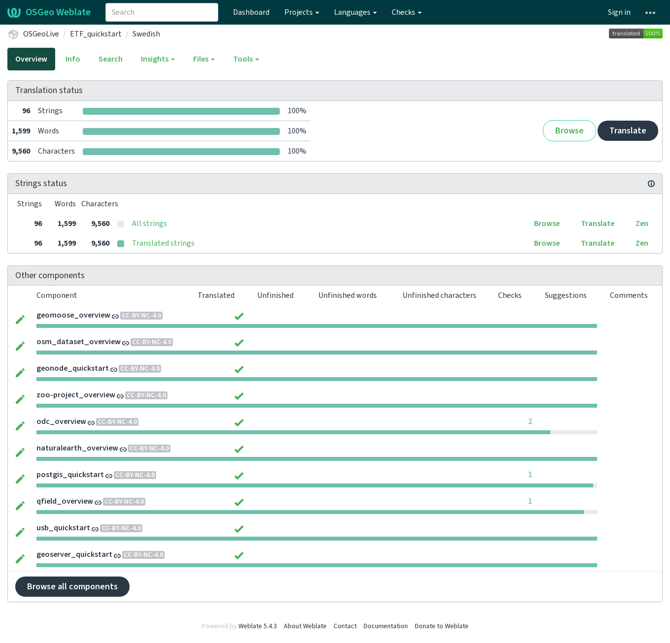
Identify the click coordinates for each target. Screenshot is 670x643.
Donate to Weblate (442, 626)
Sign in (619, 12)
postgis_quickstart (70, 474)
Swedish (146, 34)
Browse (569, 131)
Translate (627, 131)
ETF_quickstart (96, 34)
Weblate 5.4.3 (257, 626)
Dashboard (251, 12)
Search (111, 59)
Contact (345, 626)
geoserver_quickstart (74, 554)
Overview (31, 59)
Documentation (386, 626)
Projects (301, 12)
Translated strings (163, 243)
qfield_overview (64, 501)
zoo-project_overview (75, 394)
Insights (158, 59)
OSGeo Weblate (49, 12)
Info (73, 59)
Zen (642, 223)
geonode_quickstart (72, 368)
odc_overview (61, 421)
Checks (407, 12)
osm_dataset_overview (78, 341)
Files (204, 59)
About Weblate (305, 626)
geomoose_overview (73, 315)
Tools (246, 59)
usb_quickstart (63, 527)
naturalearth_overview (77, 448)
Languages (355, 12)
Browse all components (72, 586)
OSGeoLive (41, 34)
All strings (149, 223)
